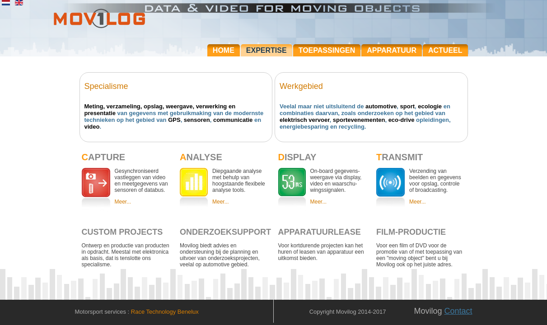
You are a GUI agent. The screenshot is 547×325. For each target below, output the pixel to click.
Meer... (123, 202)
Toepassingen (327, 50)
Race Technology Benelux (165, 311)
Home (223, 50)
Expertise (266, 50)
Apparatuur (391, 50)
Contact (458, 311)
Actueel (445, 50)
